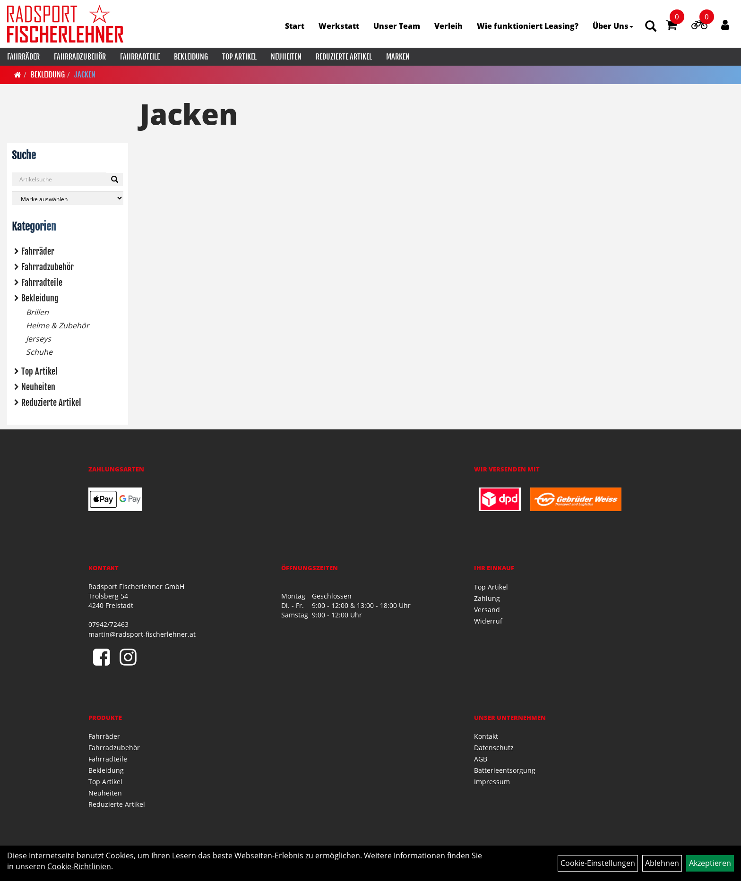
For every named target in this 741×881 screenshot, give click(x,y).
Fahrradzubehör (80, 56)
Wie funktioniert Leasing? (527, 26)
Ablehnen (662, 863)
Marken (398, 56)
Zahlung (487, 598)
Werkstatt (339, 26)
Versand (487, 609)
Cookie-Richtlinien (79, 866)
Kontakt (486, 736)
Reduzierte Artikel (344, 56)
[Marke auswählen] (67, 198)
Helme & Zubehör (57, 325)
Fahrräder (23, 56)
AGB (480, 758)
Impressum (492, 781)
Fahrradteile (140, 56)
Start (294, 26)
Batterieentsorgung (504, 770)
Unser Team (396, 26)
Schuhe (39, 352)
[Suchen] (114, 179)
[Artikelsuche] (650, 26)
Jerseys (38, 339)
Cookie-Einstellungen (597, 863)
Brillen (37, 312)
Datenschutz (494, 747)
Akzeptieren (710, 863)
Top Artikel (239, 56)
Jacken (84, 74)
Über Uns (613, 26)
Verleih (448, 26)
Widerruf (488, 620)
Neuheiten (286, 56)
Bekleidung (191, 56)
